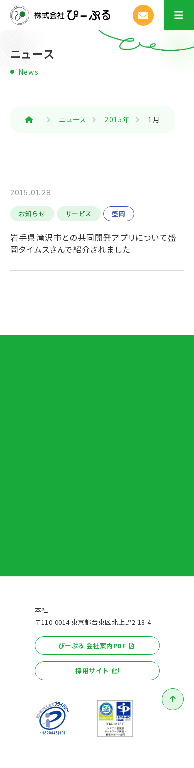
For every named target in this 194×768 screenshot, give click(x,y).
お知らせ (32, 213)
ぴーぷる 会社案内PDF (92, 645)
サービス (78, 213)
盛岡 (119, 213)
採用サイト (92, 670)
